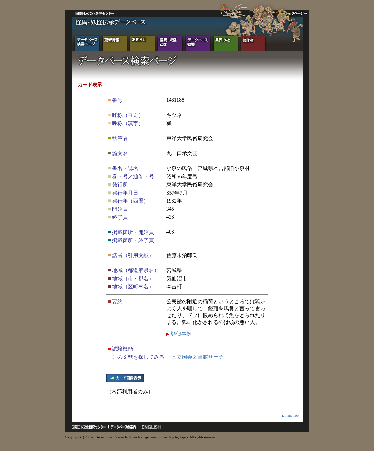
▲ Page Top (290, 415)
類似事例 (181, 334)
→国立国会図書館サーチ (195, 357)
